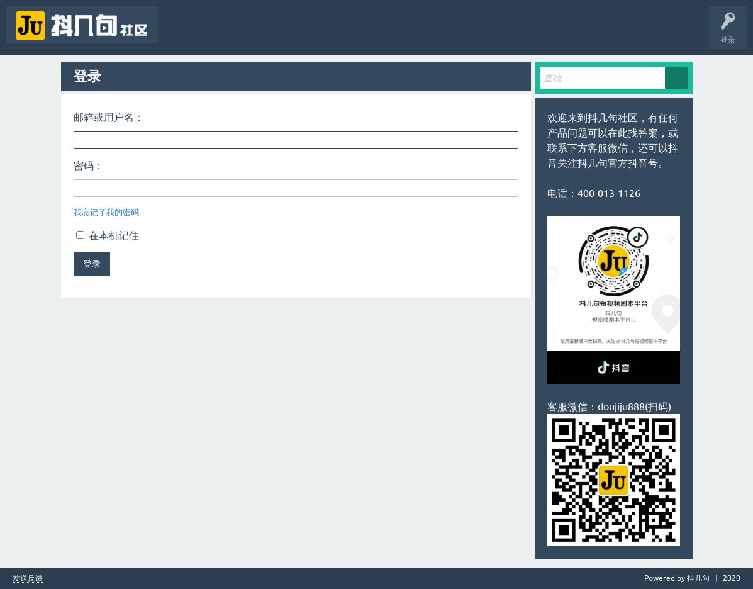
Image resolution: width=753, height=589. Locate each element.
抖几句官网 (381, 34)
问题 (180, 34)
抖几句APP (432, 34)
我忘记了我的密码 (106, 212)
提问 (336, 34)
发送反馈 (28, 579)
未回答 (219, 34)
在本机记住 (107, 235)
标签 (258, 34)
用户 (297, 34)
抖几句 (698, 578)
